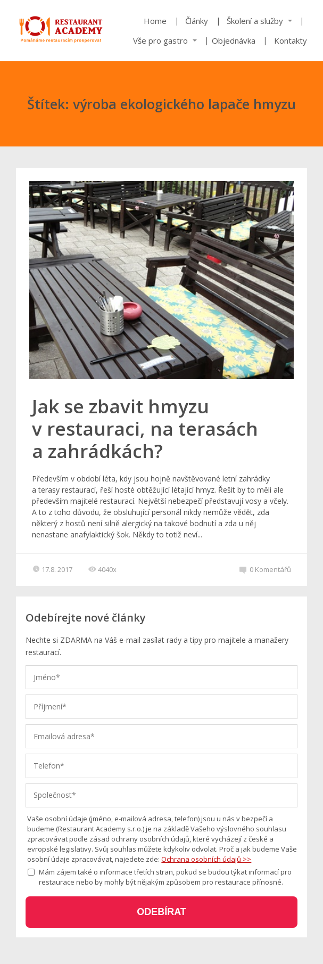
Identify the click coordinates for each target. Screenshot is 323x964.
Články (196, 20)
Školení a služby (255, 20)
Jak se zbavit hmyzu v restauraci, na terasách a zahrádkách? (145, 428)
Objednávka (233, 40)
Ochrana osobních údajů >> (206, 859)
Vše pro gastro (160, 40)
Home (155, 20)
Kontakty (290, 40)
